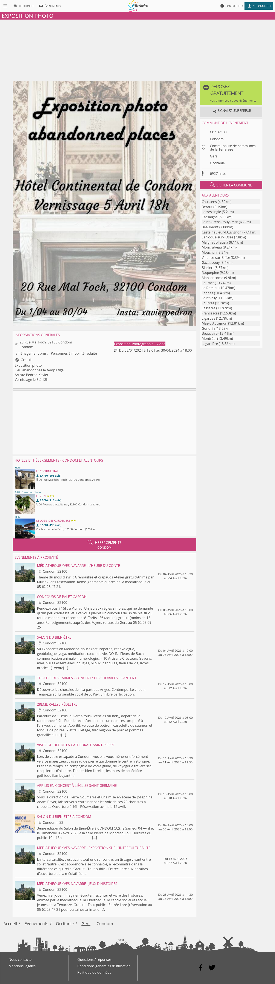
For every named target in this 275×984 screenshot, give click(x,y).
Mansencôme (212, 277)
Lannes (207, 293)
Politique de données (94, 972)
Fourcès (208, 303)
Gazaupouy (211, 262)
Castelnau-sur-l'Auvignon (222, 232)
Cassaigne (210, 217)
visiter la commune (231, 185)
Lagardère (210, 343)
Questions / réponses (94, 959)
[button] (231, 93)
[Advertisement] (137, 50)
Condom (217, 139)
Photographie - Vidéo (148, 344)
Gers (213, 156)
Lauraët (208, 283)
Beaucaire (210, 333)
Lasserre (208, 308)
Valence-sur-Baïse (216, 257)
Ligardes (208, 318)
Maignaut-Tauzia (215, 242)
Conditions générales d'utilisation (104, 966)
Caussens (209, 201)
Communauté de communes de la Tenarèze (233, 147)
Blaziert (208, 267)
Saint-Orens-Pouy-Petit (220, 222)
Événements (36, 923)
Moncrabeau (212, 247)
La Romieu (210, 287)
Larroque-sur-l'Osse (217, 237)
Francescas (210, 313)
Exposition (123, 344)
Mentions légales (22, 966)
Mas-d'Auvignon (214, 323)
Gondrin (208, 328)
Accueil (10, 923)
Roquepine (210, 272)
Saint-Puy (209, 298)
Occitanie (217, 163)
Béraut (207, 206)
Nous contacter (21, 959)
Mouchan (209, 252)
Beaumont (210, 227)
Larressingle (211, 211)
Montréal (209, 338)
